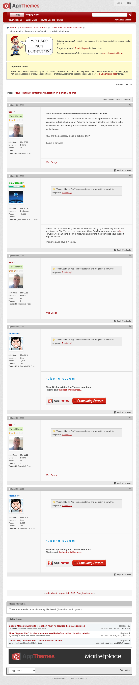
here (121, 231)
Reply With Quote (122, 170)
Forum (13, 27)
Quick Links (31, 20)
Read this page (82, 48)
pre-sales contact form (112, 53)
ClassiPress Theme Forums (33, 27)
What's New (32, 14)
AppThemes (125, 670)
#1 (130, 105)
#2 (130, 176)
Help (129, 3)
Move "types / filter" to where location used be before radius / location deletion (49, 633)
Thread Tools (106, 99)
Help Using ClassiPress (106, 74)
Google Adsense (85, 593)
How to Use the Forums (51, 20)
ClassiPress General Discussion (66, 27)
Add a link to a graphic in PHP (60, 593)
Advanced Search (123, 20)
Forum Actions (15, 20)
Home (17, 14)
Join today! (67, 192)
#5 (130, 418)
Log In (119, 3)
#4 (130, 326)
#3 (130, 255)
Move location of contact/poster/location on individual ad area (45, 92)
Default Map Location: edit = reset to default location (36, 640)
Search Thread (122, 99)
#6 (130, 488)
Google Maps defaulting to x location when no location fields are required (47, 626)
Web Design (52, 162)
